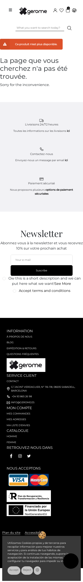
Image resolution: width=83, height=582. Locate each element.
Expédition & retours (22, 348)
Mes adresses (16, 419)
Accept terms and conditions (44, 291)
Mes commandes (18, 413)
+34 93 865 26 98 (22, 396)
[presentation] (39, 303)
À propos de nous (19, 336)
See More (62, 284)
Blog (10, 342)
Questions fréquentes (23, 354)
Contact (13, 381)
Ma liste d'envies (18, 425)
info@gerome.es (23, 402)
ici (68, 130)
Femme (11, 442)
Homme (12, 436)
